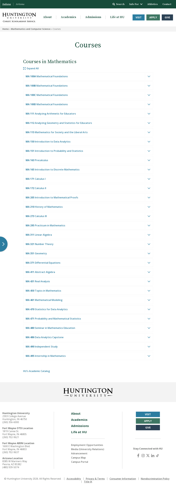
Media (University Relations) (87, 449)
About (47, 17)
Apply (153, 17)
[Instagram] (143, 455)
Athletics (152, 4)
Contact (166, 4)
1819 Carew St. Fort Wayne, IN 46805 (14, 433)
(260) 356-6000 (10, 422)
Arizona (20, 4)
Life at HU (117, 17)
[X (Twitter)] (148, 455)
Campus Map (78, 457)
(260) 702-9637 (10, 452)
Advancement (79, 453)
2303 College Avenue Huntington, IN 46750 (14, 418)
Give (167, 17)
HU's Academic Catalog (36, 371)
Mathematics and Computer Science (31, 29)
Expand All (31, 68)
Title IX (88, 481)
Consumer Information (123, 478)
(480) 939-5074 (10, 467)
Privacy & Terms (95, 478)
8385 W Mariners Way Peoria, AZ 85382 (14, 463)
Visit (139, 17)
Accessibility (74, 478)
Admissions (93, 17)
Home (5, 29)
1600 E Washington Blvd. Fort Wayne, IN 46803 (16, 448)
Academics (68, 17)
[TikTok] (157, 455)
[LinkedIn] (153, 455)
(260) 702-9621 (10, 437)
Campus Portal (79, 462)
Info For (135, 4)
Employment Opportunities (87, 445)
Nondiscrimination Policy (155, 478)
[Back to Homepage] (88, 392)
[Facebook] (138, 455)
